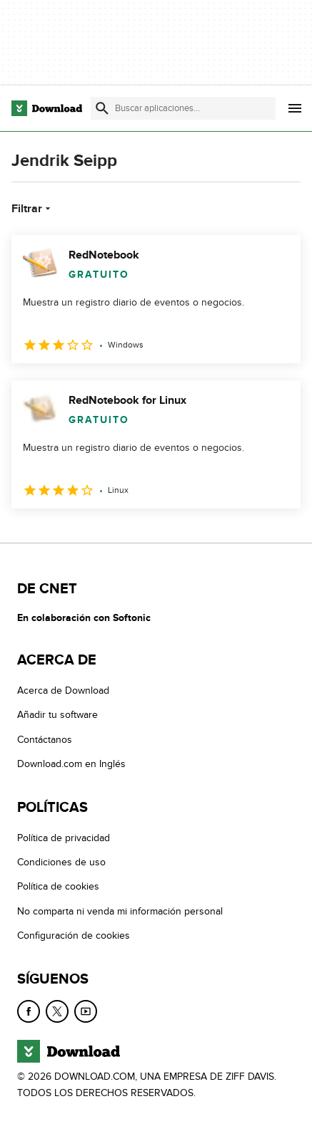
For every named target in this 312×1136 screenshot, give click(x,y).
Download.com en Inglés (71, 764)
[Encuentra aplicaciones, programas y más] (183, 108)
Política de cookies (58, 886)
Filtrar (32, 209)
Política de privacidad (63, 838)
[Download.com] (46, 108)
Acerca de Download (63, 690)
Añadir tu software (57, 715)
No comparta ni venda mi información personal (120, 911)
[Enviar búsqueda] (102, 108)
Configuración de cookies (73, 935)
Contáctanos (44, 740)
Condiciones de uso (61, 862)
